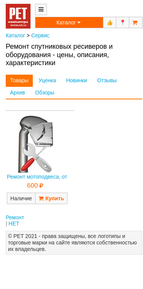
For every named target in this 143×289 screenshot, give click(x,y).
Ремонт (15, 217)
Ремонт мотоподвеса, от (37, 177)
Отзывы (107, 80)
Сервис (40, 35)
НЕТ (14, 223)
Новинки (76, 80)
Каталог (15, 35)
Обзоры (45, 92)
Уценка (47, 80)
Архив (17, 92)
